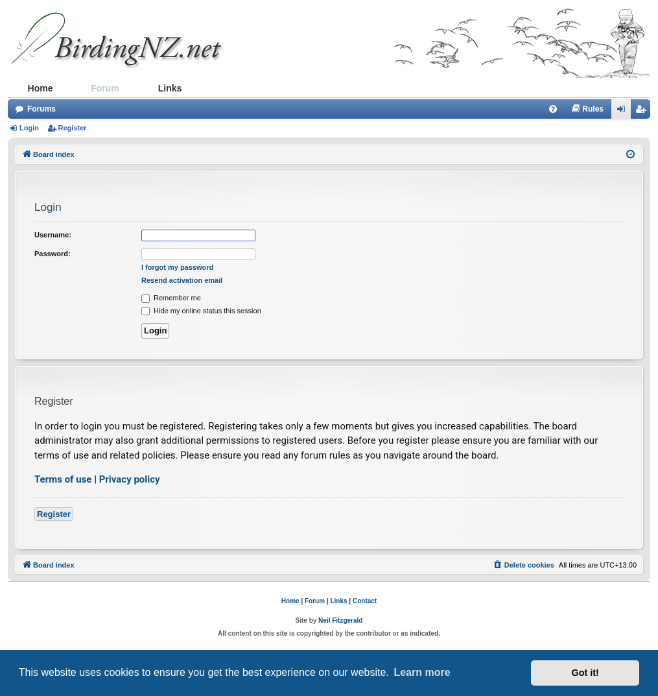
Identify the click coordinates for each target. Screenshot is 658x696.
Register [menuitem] (643, 111)
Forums (41, 109)
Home (40, 88)
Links (170, 88)
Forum (105, 88)
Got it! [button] (585, 672)
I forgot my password (177, 267)
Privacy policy (129, 479)
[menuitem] (553, 109)
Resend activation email (181, 280)
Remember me (171, 298)
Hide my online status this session (201, 311)
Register (72, 128)
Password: (52, 254)
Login (29, 128)
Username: (52, 235)
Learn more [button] (422, 672)
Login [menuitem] (624, 111)
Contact (365, 601)
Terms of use (62, 479)
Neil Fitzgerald (340, 620)
